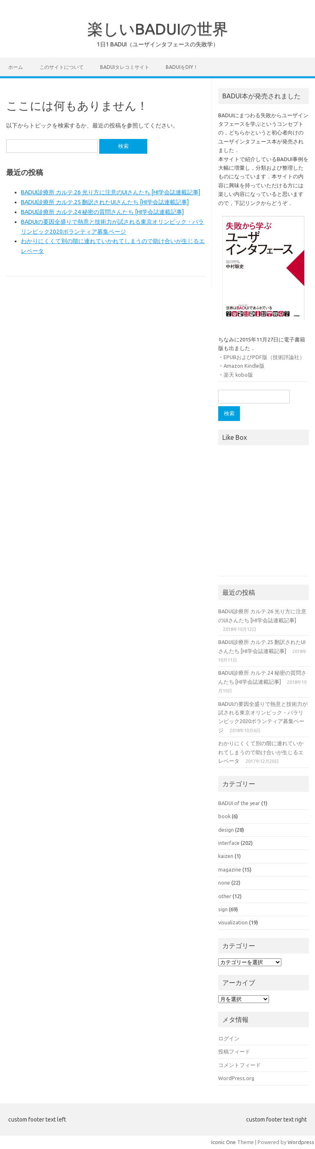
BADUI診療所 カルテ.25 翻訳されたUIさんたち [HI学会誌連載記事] (105, 202)
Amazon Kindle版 (244, 366)
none (224, 882)
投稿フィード (234, 1051)
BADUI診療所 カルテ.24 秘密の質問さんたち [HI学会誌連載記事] (102, 212)
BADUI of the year (239, 803)
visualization (233, 922)
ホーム (15, 67)
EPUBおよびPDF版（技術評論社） (264, 357)
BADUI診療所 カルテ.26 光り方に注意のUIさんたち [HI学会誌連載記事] (110, 192)
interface (229, 843)
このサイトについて (61, 67)
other (224, 896)
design (226, 830)
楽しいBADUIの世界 (157, 28)
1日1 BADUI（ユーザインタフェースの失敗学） (158, 44)
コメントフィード (239, 1065)
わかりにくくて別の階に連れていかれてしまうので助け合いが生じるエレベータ (261, 752)
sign (223, 909)
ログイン (229, 1038)
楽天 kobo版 (238, 375)
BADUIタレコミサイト (124, 67)
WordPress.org (236, 1078)
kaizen (225, 856)
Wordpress (301, 1142)
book (224, 816)
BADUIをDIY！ (182, 67)
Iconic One (223, 1142)
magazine (229, 869)
